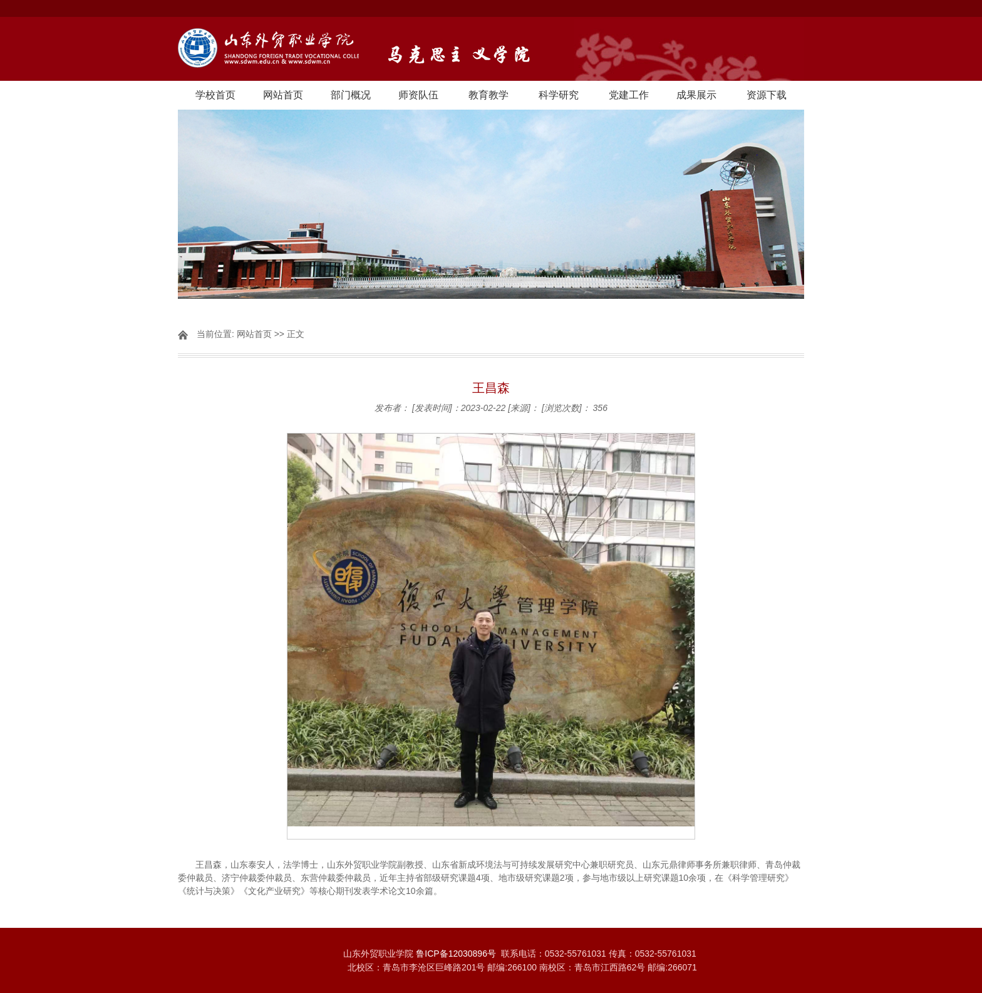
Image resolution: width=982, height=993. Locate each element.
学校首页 (215, 95)
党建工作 (629, 95)
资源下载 (767, 95)
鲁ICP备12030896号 (456, 954)
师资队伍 (418, 95)
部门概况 (351, 95)
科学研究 (559, 95)
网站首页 (283, 95)
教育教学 (488, 95)
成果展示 (696, 95)
